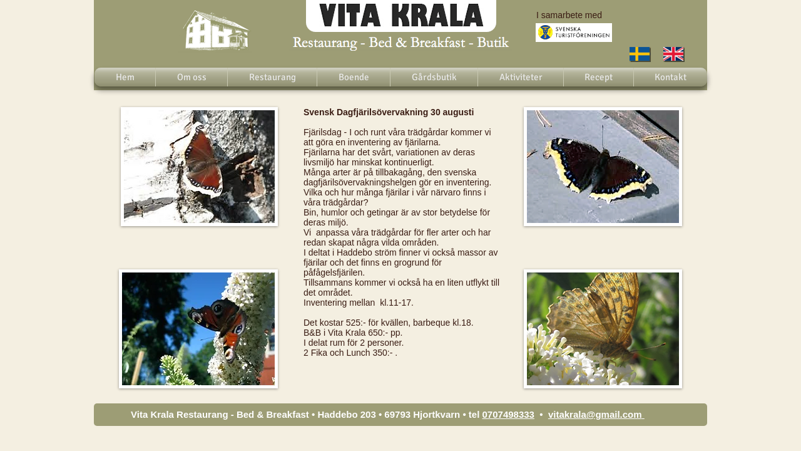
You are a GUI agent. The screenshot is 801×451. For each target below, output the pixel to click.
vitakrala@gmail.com (595, 414)
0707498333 (508, 414)
